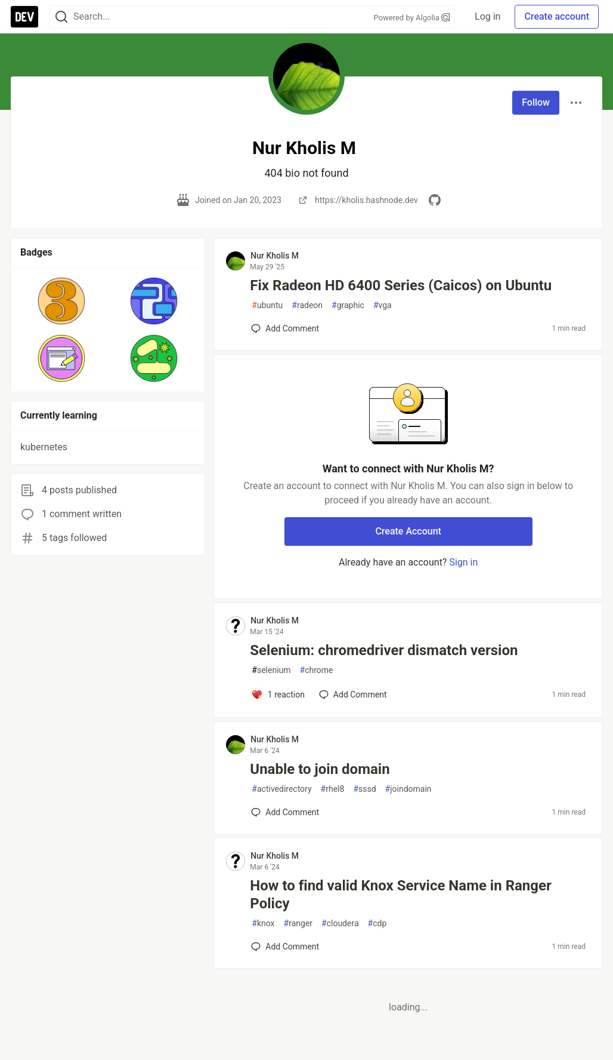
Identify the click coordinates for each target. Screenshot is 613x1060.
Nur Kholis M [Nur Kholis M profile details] (274, 255)
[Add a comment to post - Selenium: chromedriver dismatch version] (278, 694)
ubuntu (267, 305)
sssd (364, 789)
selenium (271, 670)
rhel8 (333, 789)
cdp (377, 923)
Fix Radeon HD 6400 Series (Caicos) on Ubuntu (401, 285)
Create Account (408, 531)
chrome (316, 670)
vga (382, 305)
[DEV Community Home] (24, 17)
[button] (61, 301)
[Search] (61, 17)
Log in (487, 16)
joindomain (408, 789)
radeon (307, 305)
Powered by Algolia (411, 17)
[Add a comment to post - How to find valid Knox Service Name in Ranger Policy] (285, 946)
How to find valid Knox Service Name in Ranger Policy (400, 894)
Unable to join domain (319, 769)
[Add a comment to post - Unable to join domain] (285, 812)
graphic (348, 305)
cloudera (339, 923)
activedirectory (281, 789)
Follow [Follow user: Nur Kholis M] (536, 102)
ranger (298, 923)
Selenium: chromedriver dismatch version (384, 650)
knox (263, 923)
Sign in (463, 562)
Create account (556, 16)
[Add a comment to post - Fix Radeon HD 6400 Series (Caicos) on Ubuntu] (285, 328)
